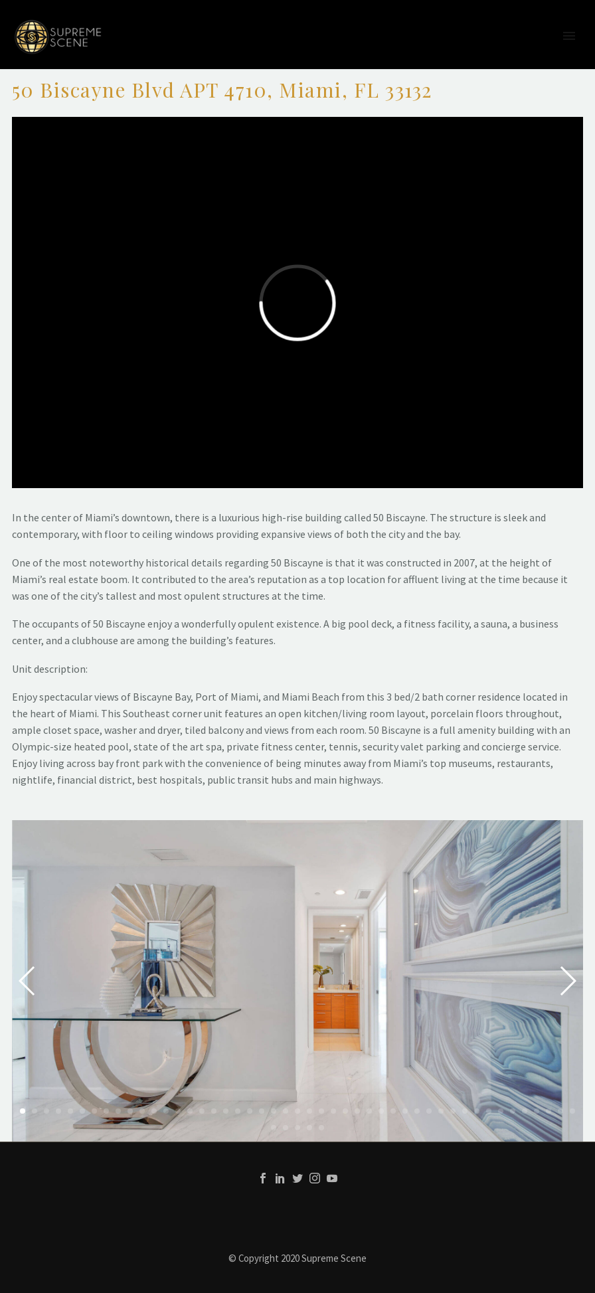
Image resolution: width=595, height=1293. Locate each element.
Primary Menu (569, 36)
